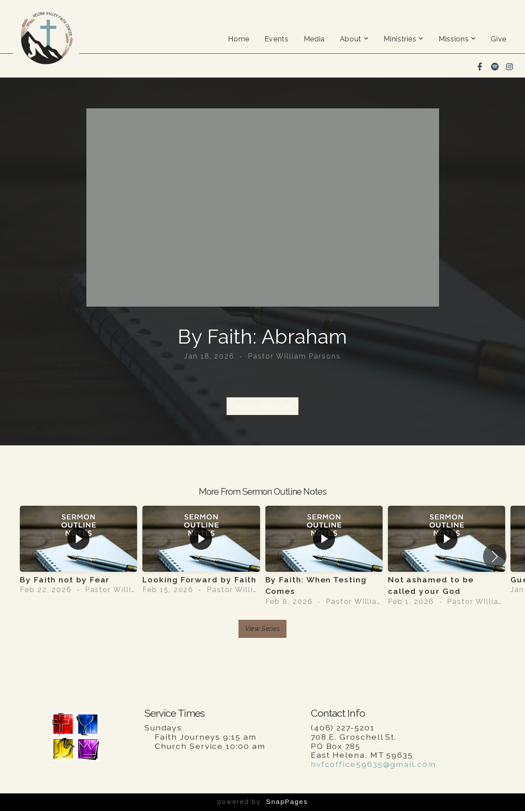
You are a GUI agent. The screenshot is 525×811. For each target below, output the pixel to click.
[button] (495, 556)
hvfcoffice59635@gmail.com (373, 764)
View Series (262, 629)
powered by (262, 801)
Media (314, 39)
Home (238, 39)
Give (498, 39)
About (354, 39)
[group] (78, 550)
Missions (457, 39)
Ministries (404, 39)
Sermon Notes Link (262, 406)
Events (276, 39)
